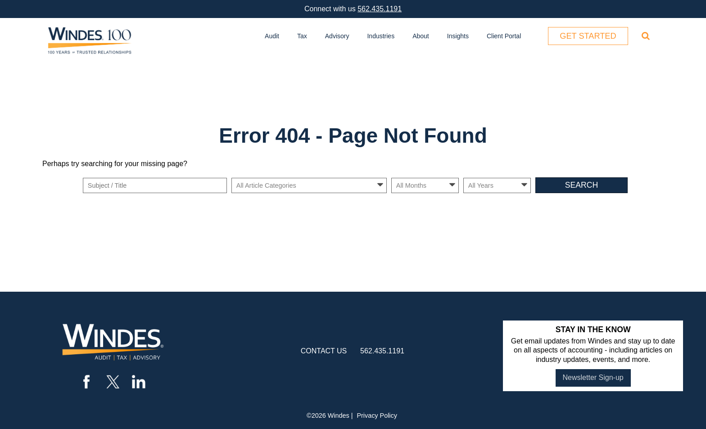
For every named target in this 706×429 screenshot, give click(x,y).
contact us (324, 351)
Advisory (337, 36)
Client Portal (504, 36)
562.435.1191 (380, 9)
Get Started (588, 36)
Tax (302, 36)
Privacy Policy (377, 415)
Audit (272, 36)
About (420, 36)
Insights (458, 36)
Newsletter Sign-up (593, 377)
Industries (380, 36)
